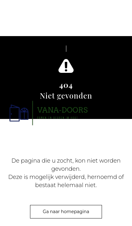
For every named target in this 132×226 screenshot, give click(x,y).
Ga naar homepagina (66, 211)
